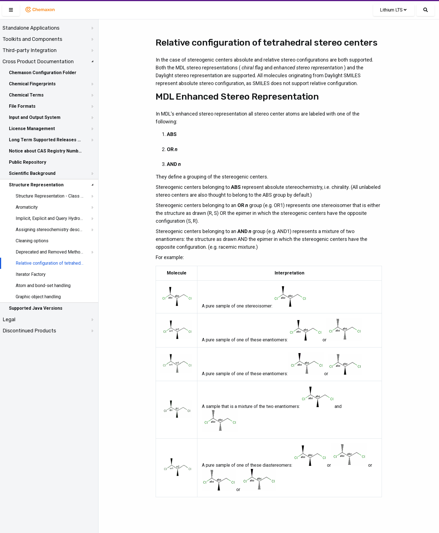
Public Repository (27, 162)
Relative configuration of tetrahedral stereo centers (49, 263)
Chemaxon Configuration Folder (42, 72)
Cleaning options (32, 240)
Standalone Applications (31, 28)
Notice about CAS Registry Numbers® (45, 151)
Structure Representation (36, 184)
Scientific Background (32, 173)
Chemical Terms (26, 95)
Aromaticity (27, 207)
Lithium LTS (393, 10)
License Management (32, 128)
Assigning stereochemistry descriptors (49, 229)
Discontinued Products (29, 331)
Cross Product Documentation (38, 61)
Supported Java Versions (35, 308)
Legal (9, 319)
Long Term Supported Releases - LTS (45, 139)
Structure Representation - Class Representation (49, 196)
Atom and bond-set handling (43, 285)
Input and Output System (34, 117)
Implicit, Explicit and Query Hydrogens (49, 218)
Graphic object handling (38, 296)
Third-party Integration (30, 50)
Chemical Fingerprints (32, 83)
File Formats (22, 106)
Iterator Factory (31, 274)
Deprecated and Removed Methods (49, 252)
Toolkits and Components (32, 39)
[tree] (49, 179)
